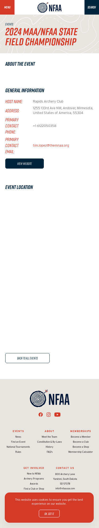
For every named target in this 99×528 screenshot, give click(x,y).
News (18, 436)
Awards (34, 483)
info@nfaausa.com (65, 488)
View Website (24, 163)
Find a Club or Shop (34, 488)
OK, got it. (49, 514)
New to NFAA (34, 473)
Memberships (80, 431)
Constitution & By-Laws (49, 441)
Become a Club (81, 441)
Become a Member (81, 436)
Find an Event (18, 441)
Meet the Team (49, 436)
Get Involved (33, 468)
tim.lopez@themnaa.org (51, 145)
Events (18, 431)
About (49, 431)
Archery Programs (34, 478)
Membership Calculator (80, 451)
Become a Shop (81, 446)
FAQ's (50, 451)
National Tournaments (18, 446)
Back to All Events (27, 358)
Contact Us (65, 468)
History (49, 446)
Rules (18, 451)
